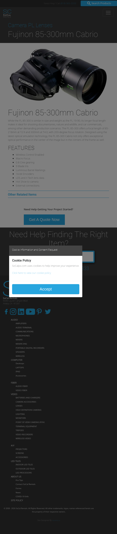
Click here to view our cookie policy (31, 273)
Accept (46, 289)
